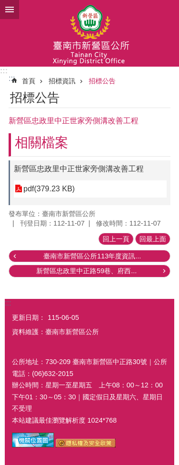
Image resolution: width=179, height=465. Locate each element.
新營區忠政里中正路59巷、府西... (86, 271)
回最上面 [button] (152, 239)
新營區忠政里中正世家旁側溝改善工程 (79, 169)
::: (4, 71)
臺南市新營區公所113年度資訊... (92, 256)
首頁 (28, 81)
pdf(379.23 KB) (49, 189)
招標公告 (102, 81)
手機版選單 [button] (9, 9)
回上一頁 (116, 239)
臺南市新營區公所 (89, 33)
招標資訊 (62, 81)
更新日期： (28, 317)
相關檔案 (41, 142)
